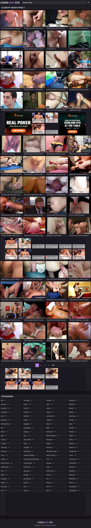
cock (4, 455)
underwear (74, 463)
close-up (5, 447)
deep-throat (7, 463)
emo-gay (5, 486)
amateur (6, 408)
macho (50, 424)
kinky (27, 490)
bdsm (4, 431)
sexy (72, 424)
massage (50, 439)
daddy (4, 459)
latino (50, 412)
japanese (28, 471)
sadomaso (74, 416)
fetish (27, 420)
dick (4, 471)
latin (49, 404)
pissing (50, 482)
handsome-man (31, 455)
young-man (74, 486)
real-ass (73, 404)
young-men (74, 490)
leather (50, 420)
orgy (49, 467)
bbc (4, 427)
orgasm (50, 463)
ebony (4, 482)
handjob (28, 447)
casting (5, 439)
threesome (74, 451)
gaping (28, 431)
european (28, 400)
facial (27, 404)
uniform (73, 467)
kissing (50, 400)
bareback (6, 420)
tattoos (73, 443)
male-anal (51, 431)
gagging (28, 424)
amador (5, 404)
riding (73, 412)
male (49, 427)
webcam (73, 474)
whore (73, 482)
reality (73, 408)
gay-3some (29, 439)
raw (49, 490)
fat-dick (28, 412)
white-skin (74, 478)
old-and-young (53, 451)
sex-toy (73, 420)
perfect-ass (51, 471)
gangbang (29, 427)
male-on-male (52, 435)
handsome (29, 451)
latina (50, 408)
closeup (5, 451)
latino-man (51, 416)
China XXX (10, 2)
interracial (29, 467)
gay (27, 435)
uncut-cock (74, 459)
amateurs (6, 412)
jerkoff (27, 482)
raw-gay (73, 400)
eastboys (5, 478)
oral (49, 459)
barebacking (6, 424)
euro (4, 490)
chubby (5, 443)
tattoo (73, 439)
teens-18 (73, 447)
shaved (73, 427)
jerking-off (29, 478)
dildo (4, 474)
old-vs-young (52, 455)
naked (50, 443)
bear (4, 435)
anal (4, 416)
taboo (72, 435)
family (27, 408)
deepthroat (6, 467)
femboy (28, 416)
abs (4, 400)
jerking (28, 474)
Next (53, 365)
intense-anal (29, 463)
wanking (73, 471)
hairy (27, 443)
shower (73, 431)
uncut (73, 455)
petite (49, 474)
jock (27, 486)
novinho (50, 447)
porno (50, 486)
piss (49, 478)
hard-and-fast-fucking (33, 459)
